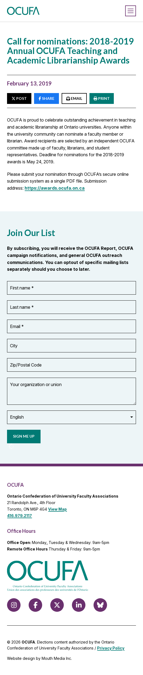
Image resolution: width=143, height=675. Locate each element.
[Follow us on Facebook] (35, 605)
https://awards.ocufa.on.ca (55, 188)
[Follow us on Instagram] (14, 605)
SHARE (46, 98)
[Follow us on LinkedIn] (78, 605)
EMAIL (74, 98)
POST (19, 98)
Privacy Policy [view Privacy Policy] (110, 648)
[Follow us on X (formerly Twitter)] (57, 605)
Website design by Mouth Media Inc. (39, 658)
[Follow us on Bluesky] (100, 605)
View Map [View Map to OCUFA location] (57, 509)
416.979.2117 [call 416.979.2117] (19, 515)
